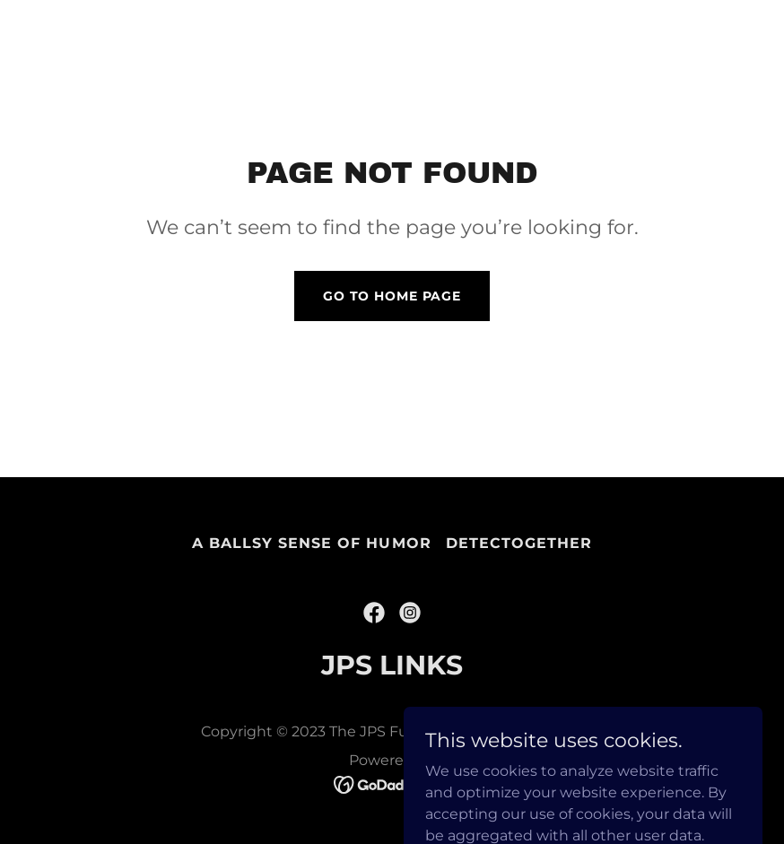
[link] (374, 613)
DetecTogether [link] (519, 543)
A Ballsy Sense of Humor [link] (311, 543)
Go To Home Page (392, 296)
